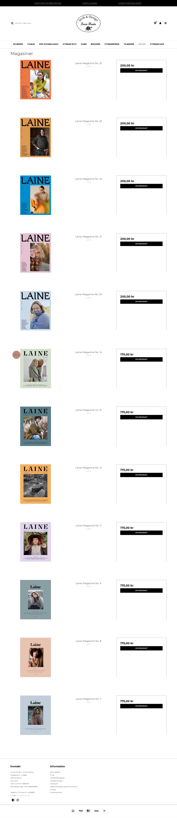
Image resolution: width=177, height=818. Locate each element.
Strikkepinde (112, 44)
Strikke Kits (70, 44)
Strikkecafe (157, 44)
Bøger (142, 44)
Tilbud (31, 44)
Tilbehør (129, 44)
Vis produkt (141, 70)
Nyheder (18, 44)
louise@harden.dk (23, 795)
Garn (84, 44)
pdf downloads (48, 44)
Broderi (95, 44)
